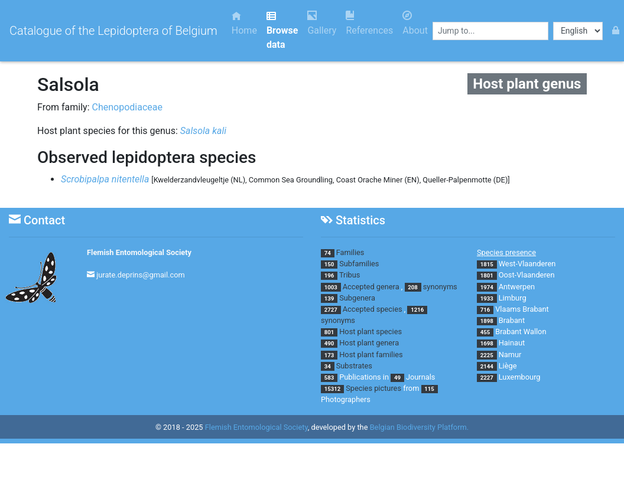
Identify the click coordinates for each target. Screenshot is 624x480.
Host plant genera (369, 342)
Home (244, 23)
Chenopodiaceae (127, 107)
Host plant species (370, 331)
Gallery (321, 23)
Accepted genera (371, 286)
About (415, 23)
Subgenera (357, 297)
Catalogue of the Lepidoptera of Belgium (113, 31)
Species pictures (373, 388)
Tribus (349, 274)
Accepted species (372, 309)
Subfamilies (359, 263)
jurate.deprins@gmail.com (140, 274)
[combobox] (490, 31)
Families (350, 252)
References (369, 23)
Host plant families (370, 354)
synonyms (440, 286)
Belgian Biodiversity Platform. (419, 427)
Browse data (282, 30)
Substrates (354, 365)
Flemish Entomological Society (139, 252)
